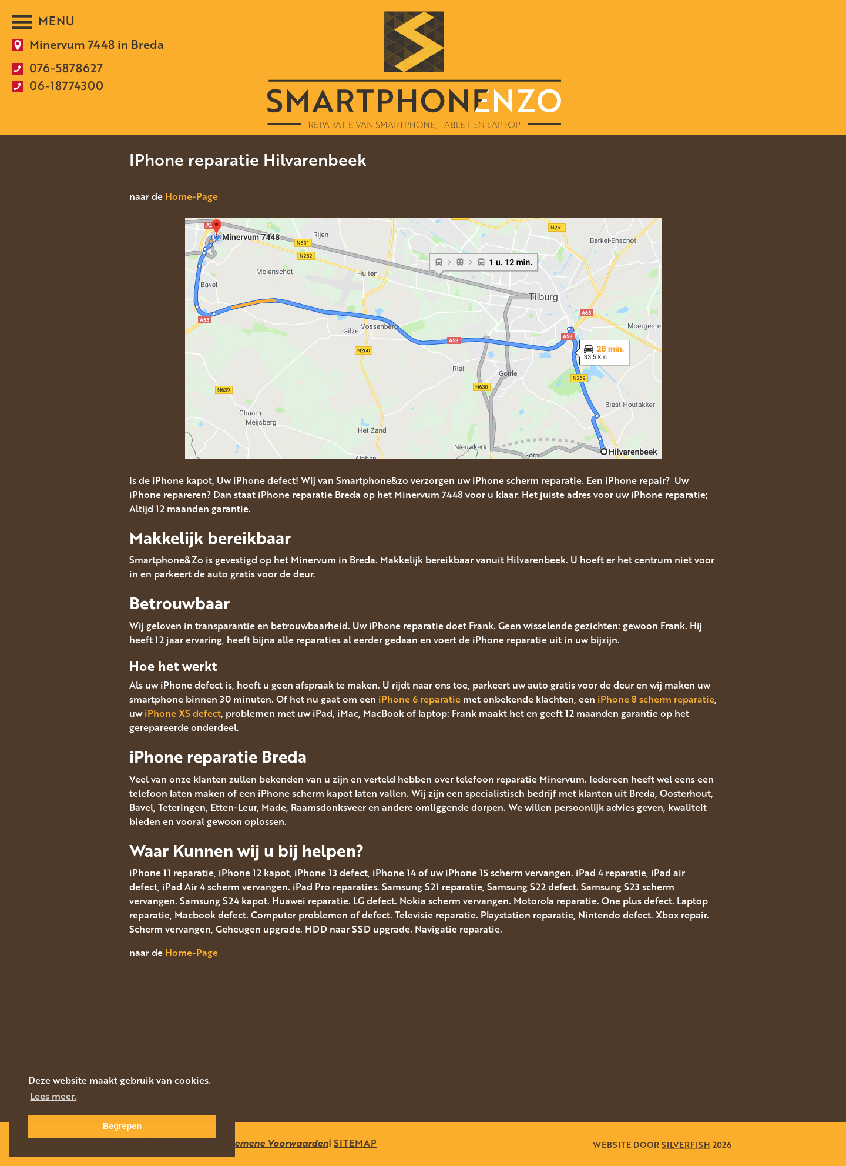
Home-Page (191, 196)
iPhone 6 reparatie (419, 699)
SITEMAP (355, 1143)
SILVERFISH (686, 1144)
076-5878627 (66, 67)
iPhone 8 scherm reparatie (655, 699)
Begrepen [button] (122, 1126)
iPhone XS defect (183, 713)
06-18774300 (66, 85)
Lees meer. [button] (53, 1096)
